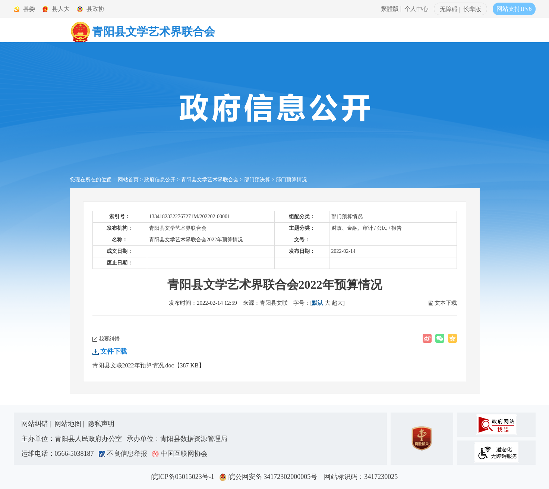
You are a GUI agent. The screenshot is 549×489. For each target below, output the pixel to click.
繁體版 (390, 9)
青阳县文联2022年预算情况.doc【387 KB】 (148, 365)
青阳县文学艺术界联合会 (210, 179)
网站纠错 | (37, 423)
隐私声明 (101, 423)
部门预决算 (257, 179)
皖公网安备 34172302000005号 (270, 476)
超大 (337, 303)
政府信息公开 (160, 179)
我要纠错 (109, 339)
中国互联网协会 (180, 453)
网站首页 (128, 179)
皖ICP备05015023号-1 (184, 476)
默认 (317, 303)
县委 (29, 9)
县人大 (61, 9)
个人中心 (416, 9)
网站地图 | (70, 423)
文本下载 (446, 303)
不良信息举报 (125, 453)
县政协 (95, 9)
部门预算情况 (291, 179)
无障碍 (449, 9)
